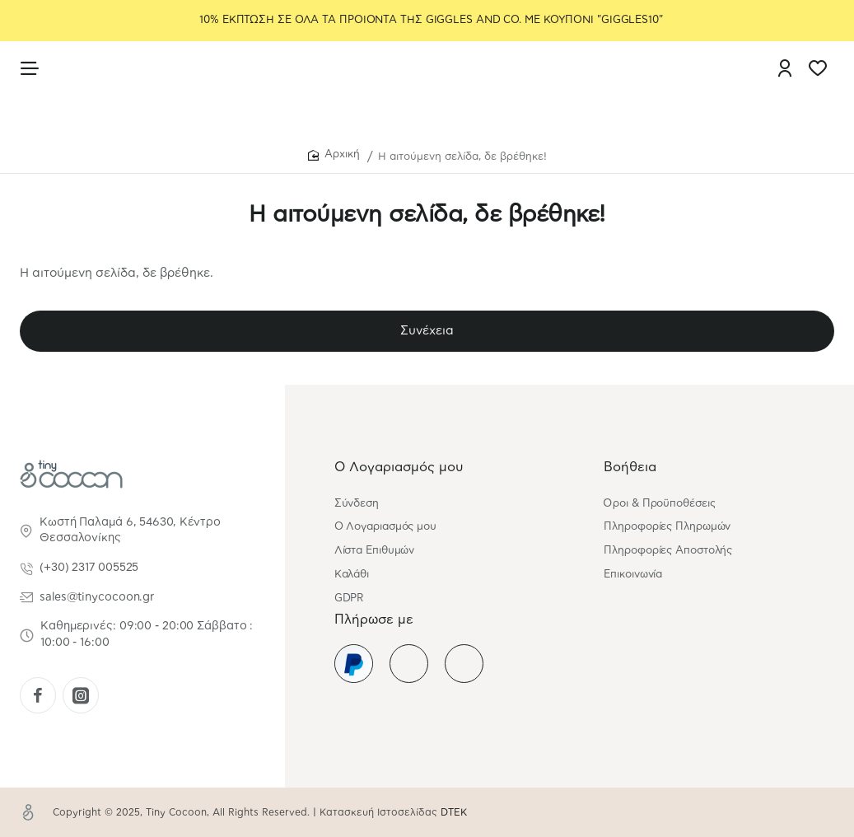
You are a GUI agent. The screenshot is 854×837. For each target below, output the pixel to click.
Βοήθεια (630, 467)
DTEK (454, 812)
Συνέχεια (427, 331)
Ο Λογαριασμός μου (399, 467)
